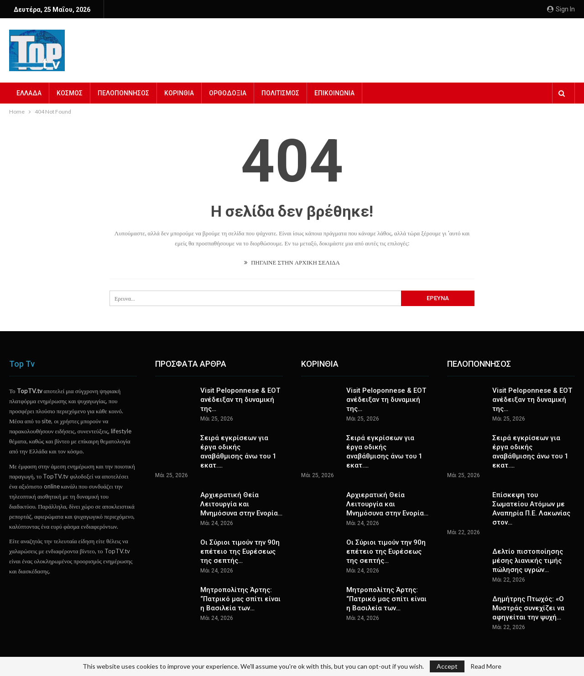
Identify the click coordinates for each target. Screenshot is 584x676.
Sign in (561, 9)
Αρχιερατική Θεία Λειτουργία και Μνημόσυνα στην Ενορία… (241, 504)
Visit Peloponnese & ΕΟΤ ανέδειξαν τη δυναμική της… (240, 399)
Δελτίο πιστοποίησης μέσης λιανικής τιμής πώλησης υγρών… (527, 560)
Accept (447, 666)
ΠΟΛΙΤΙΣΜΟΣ (280, 93)
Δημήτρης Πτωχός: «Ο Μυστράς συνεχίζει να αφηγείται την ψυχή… (528, 608)
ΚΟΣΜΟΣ (70, 93)
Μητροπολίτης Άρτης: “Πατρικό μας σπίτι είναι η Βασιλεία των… (240, 599)
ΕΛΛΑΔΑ (29, 93)
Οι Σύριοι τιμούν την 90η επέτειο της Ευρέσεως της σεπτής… (240, 551)
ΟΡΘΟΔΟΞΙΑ (227, 93)
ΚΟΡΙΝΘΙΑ (179, 93)
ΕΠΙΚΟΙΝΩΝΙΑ (334, 93)
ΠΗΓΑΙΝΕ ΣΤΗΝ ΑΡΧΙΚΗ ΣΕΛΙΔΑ (292, 262)
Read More (485, 666)
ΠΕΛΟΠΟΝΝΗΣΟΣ (123, 93)
